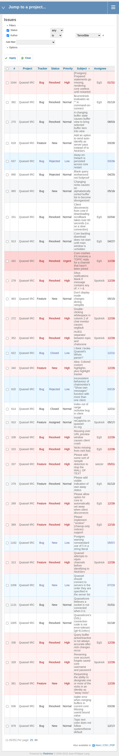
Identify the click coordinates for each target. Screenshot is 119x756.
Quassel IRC (26, 82)
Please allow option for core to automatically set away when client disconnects (82, 503)
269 (13, 503)
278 (13, 280)
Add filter (11, 42)
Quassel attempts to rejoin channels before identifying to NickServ (81, 562)
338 (13, 437)
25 (31, 740)
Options (13, 47)
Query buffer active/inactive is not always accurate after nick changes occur (82, 642)
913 (13, 241)
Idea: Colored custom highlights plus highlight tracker (82, 368)
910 (13, 422)
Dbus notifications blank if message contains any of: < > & (81, 280)
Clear (28, 58)
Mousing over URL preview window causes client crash (82, 437)
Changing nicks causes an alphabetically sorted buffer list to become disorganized (82, 191)
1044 (13, 82)
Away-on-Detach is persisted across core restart (81, 161)
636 (13, 706)
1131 (13, 604)
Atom (98, 745)
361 (13, 683)
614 (13, 408)
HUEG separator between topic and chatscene (82, 338)
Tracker (42, 68)
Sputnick (99, 280)
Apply (12, 58)
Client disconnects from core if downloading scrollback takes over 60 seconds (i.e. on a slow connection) (82, 217)
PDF (112, 745)
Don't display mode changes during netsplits (81, 298)
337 (13, 464)
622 (13, 353)
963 (13, 298)
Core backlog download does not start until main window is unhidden (82, 241)
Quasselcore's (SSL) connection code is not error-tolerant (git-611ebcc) (82, 623)
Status (13, 30)
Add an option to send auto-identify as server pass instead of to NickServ (82, 143)
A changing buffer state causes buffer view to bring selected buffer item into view (82, 122)
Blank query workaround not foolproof (81, 174)
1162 (13, 542)
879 (13, 725)
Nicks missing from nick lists (82, 449)
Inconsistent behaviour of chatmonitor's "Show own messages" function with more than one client (82, 389)
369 (13, 524)
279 (13, 483)
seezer (99, 464)
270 (13, 121)
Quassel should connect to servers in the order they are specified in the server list (82, 585)
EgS (99, 82)
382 (13, 102)
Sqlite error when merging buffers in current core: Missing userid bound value (82, 706)
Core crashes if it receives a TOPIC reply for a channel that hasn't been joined (82, 261)
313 (13, 562)
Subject (82, 68)
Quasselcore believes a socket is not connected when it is (81, 605)
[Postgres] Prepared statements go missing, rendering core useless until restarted (82, 82)
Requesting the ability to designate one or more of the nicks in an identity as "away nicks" (82, 683)
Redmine (48, 753)
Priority (68, 68)
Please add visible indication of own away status (81, 484)
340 (13, 368)
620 (13, 389)
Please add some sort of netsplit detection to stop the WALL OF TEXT (81, 464)
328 (13, 662)
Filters (12, 25)
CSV (105, 745)
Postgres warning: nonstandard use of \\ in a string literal (81, 543)
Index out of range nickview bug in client (81, 409)
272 (13, 318)
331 (13, 217)
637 (13, 161)
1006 (13, 585)
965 (13, 191)
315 (13, 449)
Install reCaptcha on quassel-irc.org (82, 422)
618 (13, 143)
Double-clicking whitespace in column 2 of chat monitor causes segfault (82, 318)
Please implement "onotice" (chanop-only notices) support (82, 524)
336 (13, 642)
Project (27, 68)
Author (13, 35)
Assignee (100, 68)
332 (13, 261)
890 (13, 174)
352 (13, 338)
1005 (13, 622)
